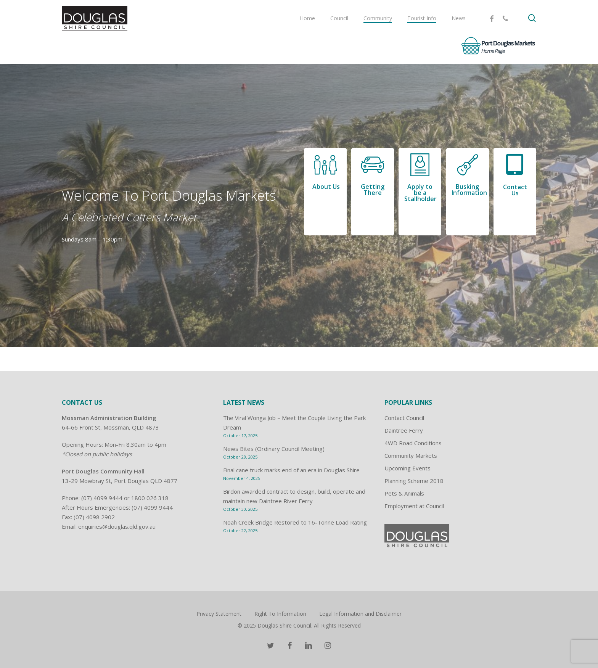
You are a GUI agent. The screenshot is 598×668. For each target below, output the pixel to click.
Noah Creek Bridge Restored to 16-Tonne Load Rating (295, 522)
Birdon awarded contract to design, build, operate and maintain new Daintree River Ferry (294, 496)
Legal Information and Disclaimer (360, 613)
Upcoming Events (407, 468)
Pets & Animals (404, 493)
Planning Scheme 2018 (414, 481)
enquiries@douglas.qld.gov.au (117, 526)
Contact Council (404, 418)
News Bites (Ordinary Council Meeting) (274, 448)
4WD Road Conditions (413, 443)
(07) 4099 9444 (101, 498)
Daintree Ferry (403, 430)
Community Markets (410, 455)
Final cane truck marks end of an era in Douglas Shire (291, 470)
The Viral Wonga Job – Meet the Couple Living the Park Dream (294, 422)
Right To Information (280, 613)
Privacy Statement (218, 613)
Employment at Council (414, 506)
